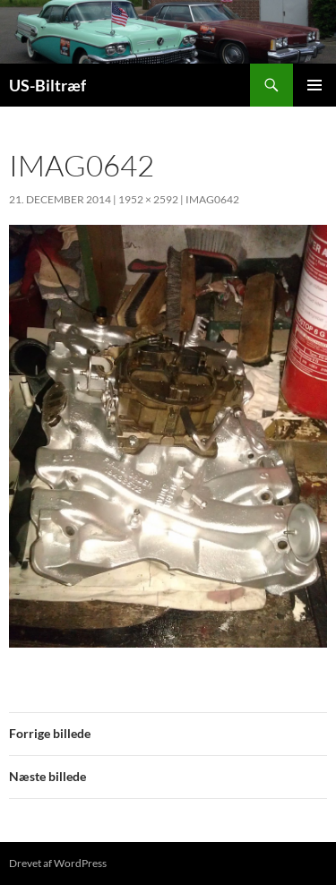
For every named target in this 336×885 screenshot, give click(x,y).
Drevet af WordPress (58, 863)
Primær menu (314, 85)
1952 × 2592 (148, 199)
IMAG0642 (212, 199)
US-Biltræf (47, 85)
